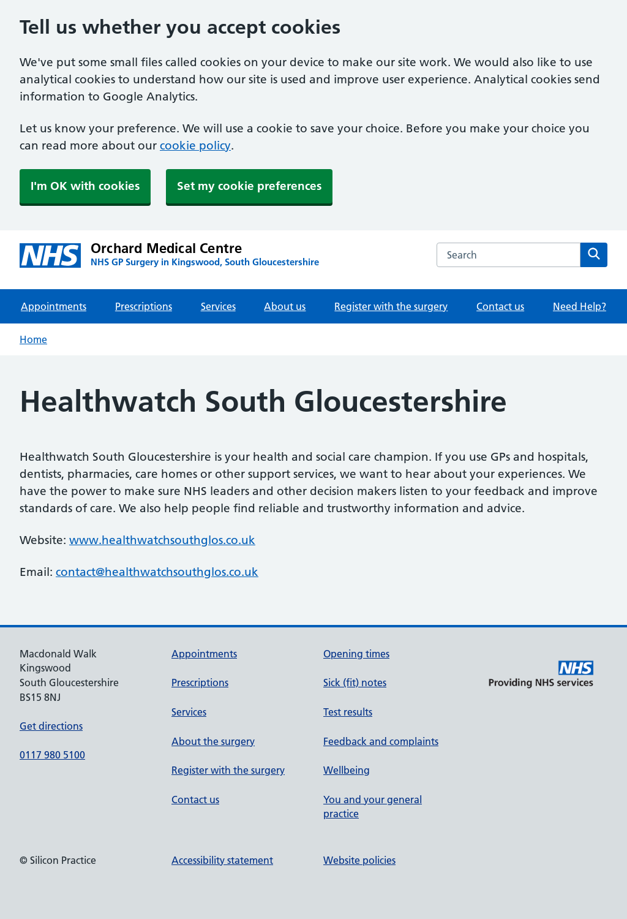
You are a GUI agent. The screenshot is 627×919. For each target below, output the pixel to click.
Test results (347, 712)
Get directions (51, 726)
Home (33, 339)
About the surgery (213, 741)
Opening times (356, 654)
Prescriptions (143, 306)
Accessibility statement (222, 860)
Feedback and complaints (380, 741)
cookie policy (195, 145)
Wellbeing (346, 770)
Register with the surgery (391, 306)
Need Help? (579, 306)
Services (218, 306)
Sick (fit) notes (354, 682)
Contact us (500, 306)
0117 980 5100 (52, 755)
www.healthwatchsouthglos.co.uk (162, 540)
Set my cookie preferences (249, 186)
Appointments (53, 306)
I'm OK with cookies (85, 186)
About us (285, 306)
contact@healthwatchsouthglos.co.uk (157, 572)
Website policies (359, 860)
